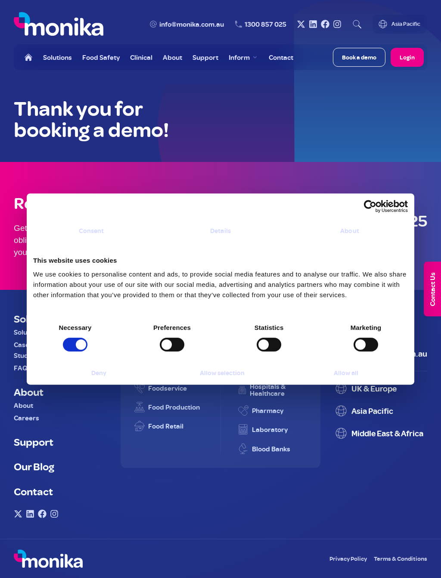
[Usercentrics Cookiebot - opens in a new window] (370, 206)
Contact (33, 491)
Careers (26, 417)
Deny (98, 373)
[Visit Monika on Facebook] (325, 24)
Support (33, 441)
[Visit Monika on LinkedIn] (313, 24)
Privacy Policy (348, 558)
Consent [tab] (91, 231)
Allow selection (222, 373)
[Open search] (357, 24)
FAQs (22, 368)
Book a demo (359, 57)
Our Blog (34, 466)
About (28, 391)
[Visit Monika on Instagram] (337, 24)
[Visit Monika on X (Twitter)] (301, 24)
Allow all (346, 373)
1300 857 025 (265, 24)
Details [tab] (220, 231)
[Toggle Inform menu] (243, 57)
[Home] (28, 57)
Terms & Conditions (400, 558)
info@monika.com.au (191, 24)
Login (407, 57)
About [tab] (349, 231)
